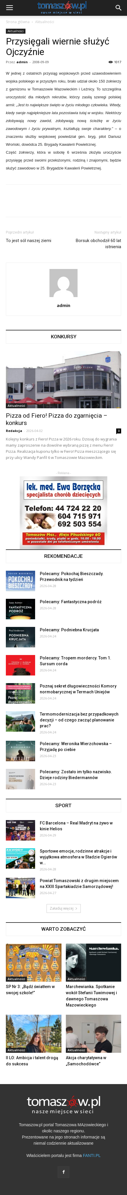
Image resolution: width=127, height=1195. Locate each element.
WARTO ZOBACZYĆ (63, 929)
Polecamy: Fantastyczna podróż (71, 601)
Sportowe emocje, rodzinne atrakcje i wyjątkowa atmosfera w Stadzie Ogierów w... (78, 857)
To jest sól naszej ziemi (28, 240)
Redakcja (14, 430)
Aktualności (44, 21)
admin (22, 62)
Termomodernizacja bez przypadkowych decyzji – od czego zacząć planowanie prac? (79, 720)
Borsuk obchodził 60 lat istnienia (98, 243)
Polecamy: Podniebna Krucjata (69, 629)
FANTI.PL (92, 1155)
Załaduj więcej (64, 908)
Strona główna (18, 21)
